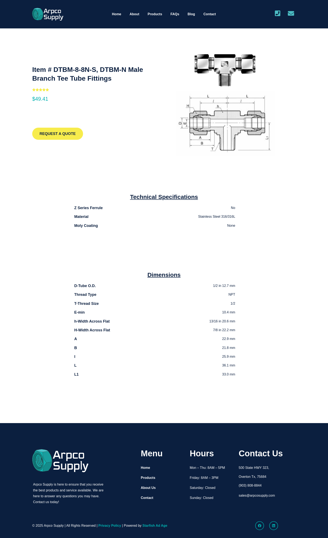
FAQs (174, 14)
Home (116, 14)
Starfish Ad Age (154, 525)
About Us (148, 488)
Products (155, 14)
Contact (209, 14)
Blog (191, 14)
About (134, 14)
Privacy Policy (109, 525)
